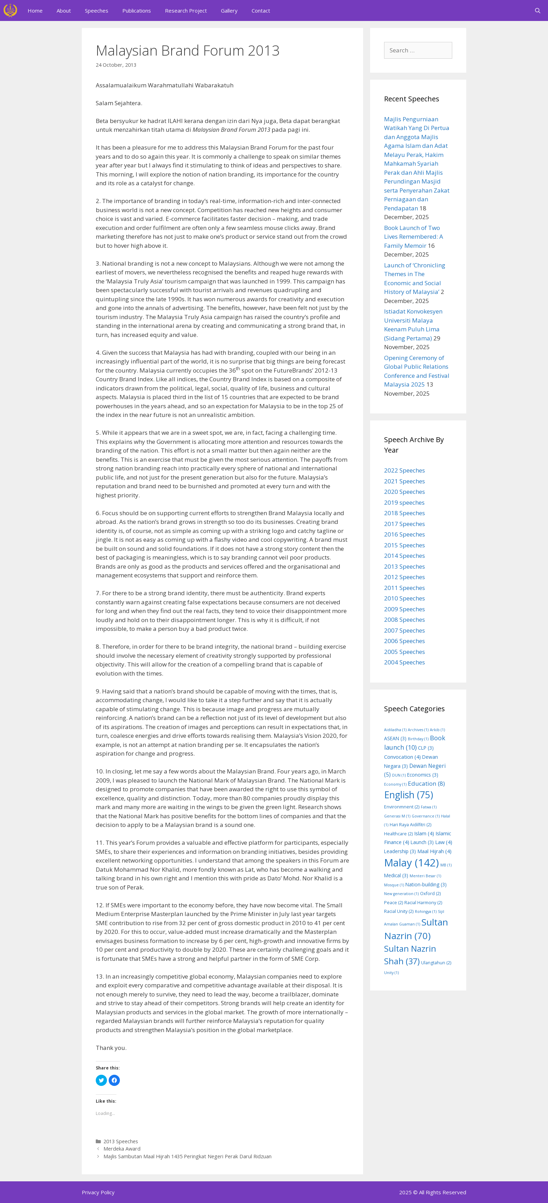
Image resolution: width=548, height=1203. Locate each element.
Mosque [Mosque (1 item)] (394, 885)
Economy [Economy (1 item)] (395, 784)
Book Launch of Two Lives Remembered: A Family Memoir (413, 237)
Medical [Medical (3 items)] (396, 875)
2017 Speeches (404, 524)
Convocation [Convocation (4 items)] (402, 756)
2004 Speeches (404, 662)
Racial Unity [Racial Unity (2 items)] (398, 911)
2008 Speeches (404, 619)
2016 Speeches (404, 534)
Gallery (229, 10)
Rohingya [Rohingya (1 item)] (426, 911)
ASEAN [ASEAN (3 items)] (395, 738)
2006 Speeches (404, 641)
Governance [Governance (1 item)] (426, 816)
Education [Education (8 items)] (426, 783)
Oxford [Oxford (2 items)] (430, 893)
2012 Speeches (404, 577)
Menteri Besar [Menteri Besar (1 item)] (425, 875)
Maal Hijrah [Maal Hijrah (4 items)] (434, 851)
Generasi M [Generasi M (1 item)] (397, 816)
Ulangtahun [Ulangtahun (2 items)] (436, 963)
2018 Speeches (404, 513)
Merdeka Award (121, 1148)
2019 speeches (404, 502)
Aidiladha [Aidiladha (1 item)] (395, 729)
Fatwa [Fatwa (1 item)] (429, 807)
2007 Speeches (404, 630)
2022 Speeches (404, 470)
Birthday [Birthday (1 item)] (418, 738)
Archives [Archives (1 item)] (418, 729)
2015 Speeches (404, 545)
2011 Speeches (404, 588)
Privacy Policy (98, 1192)
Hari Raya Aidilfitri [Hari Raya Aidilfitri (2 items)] (410, 825)
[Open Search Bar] (537, 10)
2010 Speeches (404, 598)
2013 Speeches (120, 1141)
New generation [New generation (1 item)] (401, 893)
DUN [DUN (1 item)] (399, 775)
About (64, 10)
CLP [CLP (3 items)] (426, 747)
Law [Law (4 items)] (443, 841)
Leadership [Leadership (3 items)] (400, 851)
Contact (261, 10)
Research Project (186, 10)
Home (35, 10)
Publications (136, 10)
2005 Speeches (404, 652)
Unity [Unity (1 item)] (391, 972)
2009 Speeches (404, 609)
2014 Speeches (404, 556)
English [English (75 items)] (408, 794)
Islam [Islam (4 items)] (424, 833)
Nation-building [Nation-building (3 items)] (426, 884)
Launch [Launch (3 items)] (422, 842)
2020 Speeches (404, 492)
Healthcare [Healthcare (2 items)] (398, 834)
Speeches (96, 10)
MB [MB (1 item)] (446, 865)
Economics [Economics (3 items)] (422, 774)
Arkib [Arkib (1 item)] (437, 729)
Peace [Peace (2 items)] (393, 903)
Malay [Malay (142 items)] (411, 863)
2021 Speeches (404, 481)
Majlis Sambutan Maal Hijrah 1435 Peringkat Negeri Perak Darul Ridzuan (187, 1156)
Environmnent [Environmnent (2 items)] (401, 807)
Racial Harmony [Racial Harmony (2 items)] (423, 903)
